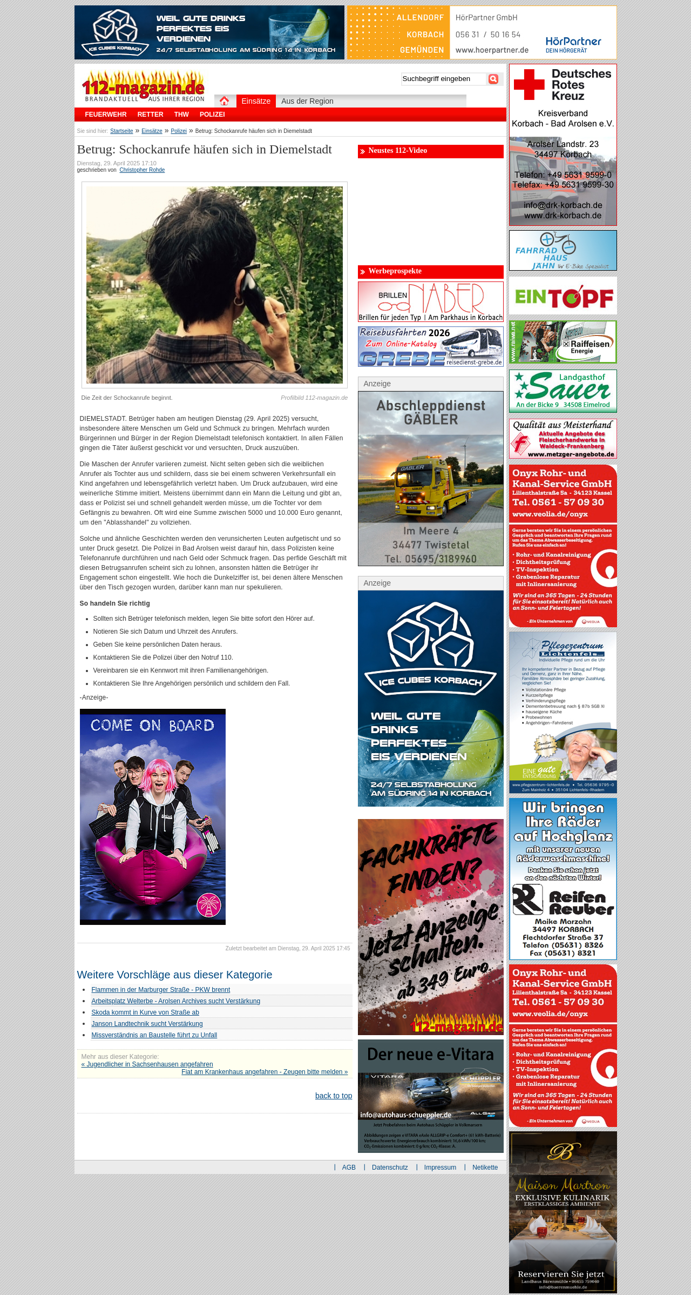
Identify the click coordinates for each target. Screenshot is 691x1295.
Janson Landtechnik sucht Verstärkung (147, 1024)
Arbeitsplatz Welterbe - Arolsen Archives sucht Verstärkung (176, 1001)
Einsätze (151, 131)
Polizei (179, 131)
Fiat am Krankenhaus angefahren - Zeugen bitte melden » (264, 1072)
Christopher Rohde (142, 170)
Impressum (440, 1167)
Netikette (485, 1167)
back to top (334, 1095)
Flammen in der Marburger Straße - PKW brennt (161, 990)
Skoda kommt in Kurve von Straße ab (145, 1012)
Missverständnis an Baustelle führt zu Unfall (155, 1035)
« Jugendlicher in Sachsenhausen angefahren (147, 1064)
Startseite (121, 131)
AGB (349, 1167)
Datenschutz (390, 1167)
